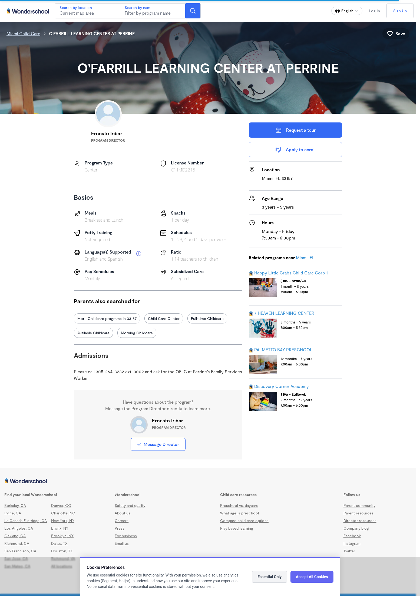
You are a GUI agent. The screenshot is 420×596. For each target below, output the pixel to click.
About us (122, 513)
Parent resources (358, 513)
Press (119, 528)
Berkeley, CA (15, 505)
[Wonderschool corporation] (208, 481)
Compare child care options (244, 520)
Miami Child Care (23, 33)
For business (126, 535)
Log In (374, 10)
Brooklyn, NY (62, 535)
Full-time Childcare (207, 318)
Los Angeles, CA (18, 528)
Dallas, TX (59, 543)
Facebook (352, 535)
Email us (122, 543)
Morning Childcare (137, 333)
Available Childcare (93, 333)
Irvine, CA (12, 513)
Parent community (359, 505)
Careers (121, 520)
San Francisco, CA (20, 551)
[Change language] (346, 11)
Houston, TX (62, 551)
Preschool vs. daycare (239, 505)
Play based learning (236, 528)
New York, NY (62, 520)
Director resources (359, 520)
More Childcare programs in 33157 (107, 318)
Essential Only (269, 577)
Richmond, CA (16, 543)
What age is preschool (239, 513)
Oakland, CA (15, 535)
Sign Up (400, 10)
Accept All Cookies (312, 577)
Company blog (356, 528)
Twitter (349, 551)
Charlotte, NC (63, 513)
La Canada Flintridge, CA (25, 520)
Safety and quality (130, 505)
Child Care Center (164, 318)
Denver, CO (61, 505)
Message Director (158, 444)
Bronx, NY (59, 528)
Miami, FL (305, 257)
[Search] (192, 10)
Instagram (352, 543)
